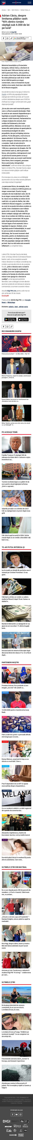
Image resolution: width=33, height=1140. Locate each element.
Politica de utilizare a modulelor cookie (13, 1099)
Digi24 (4, 94)
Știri (9, 10)
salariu (11, 307)
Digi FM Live (11, 291)
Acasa (4, 10)
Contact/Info (26, 1101)
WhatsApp (11, 302)
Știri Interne (15, 10)
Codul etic (13, 1103)
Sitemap (19, 1103)
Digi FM (13, 32)
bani (16, 307)
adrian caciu (23, 307)
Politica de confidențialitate (14, 1101)
